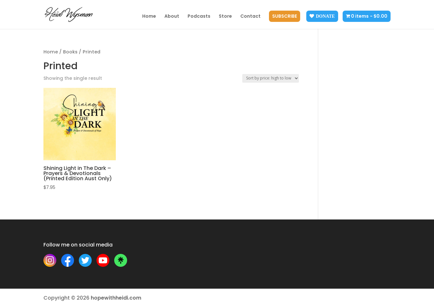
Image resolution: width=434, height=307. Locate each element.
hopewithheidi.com (116, 298)
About (171, 16)
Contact (250, 16)
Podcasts (199, 16)
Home (149, 16)
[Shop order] (270, 78)
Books (70, 52)
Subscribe (284, 16)
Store (225, 16)
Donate (325, 16)
